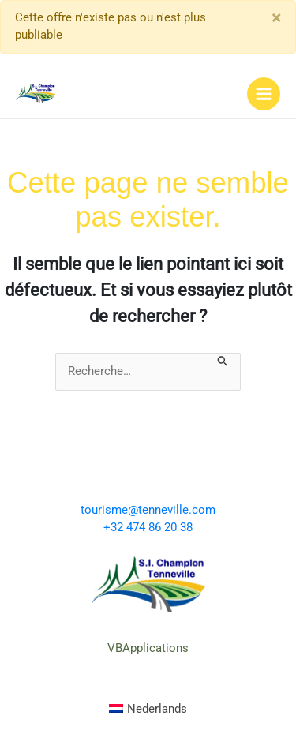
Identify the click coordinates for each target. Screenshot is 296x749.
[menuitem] (148, 709)
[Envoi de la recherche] (223, 360)
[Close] (276, 18)
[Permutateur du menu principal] (263, 93)
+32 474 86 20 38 (148, 527)
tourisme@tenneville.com (148, 510)
